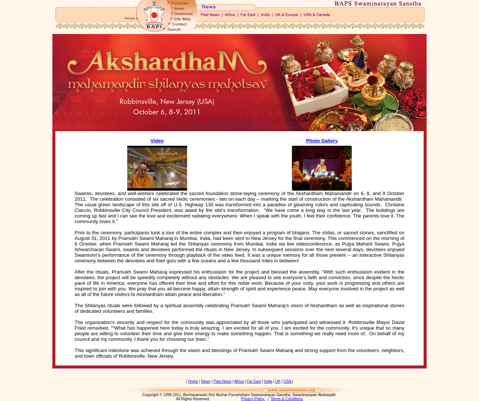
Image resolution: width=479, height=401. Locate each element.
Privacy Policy (253, 399)
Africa (239, 381)
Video (157, 141)
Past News (223, 381)
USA (287, 381)
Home (193, 381)
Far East (254, 381)
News (205, 381)
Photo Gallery (322, 141)
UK (277, 381)
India (268, 381)
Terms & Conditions (287, 399)
